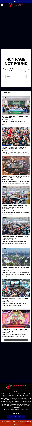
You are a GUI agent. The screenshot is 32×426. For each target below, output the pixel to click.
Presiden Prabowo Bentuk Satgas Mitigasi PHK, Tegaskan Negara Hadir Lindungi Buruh (14, 206)
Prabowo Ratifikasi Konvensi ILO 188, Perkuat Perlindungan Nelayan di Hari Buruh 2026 (14, 147)
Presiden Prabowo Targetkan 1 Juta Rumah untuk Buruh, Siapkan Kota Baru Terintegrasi (15, 299)
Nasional (4, 157)
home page (26, 69)
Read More (16, 424)
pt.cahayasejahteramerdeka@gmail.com (19, 409)
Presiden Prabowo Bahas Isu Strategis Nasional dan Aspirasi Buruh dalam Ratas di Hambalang (15, 177)
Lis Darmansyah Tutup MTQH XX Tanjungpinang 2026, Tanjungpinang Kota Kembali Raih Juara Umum (15, 330)
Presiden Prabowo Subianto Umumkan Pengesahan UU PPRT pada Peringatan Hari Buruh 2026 (15, 268)
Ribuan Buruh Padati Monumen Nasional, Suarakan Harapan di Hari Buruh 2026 (15, 237)
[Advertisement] (16, 24)
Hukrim (4, 97)
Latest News (6, 93)
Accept (27, 423)
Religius (4, 310)
